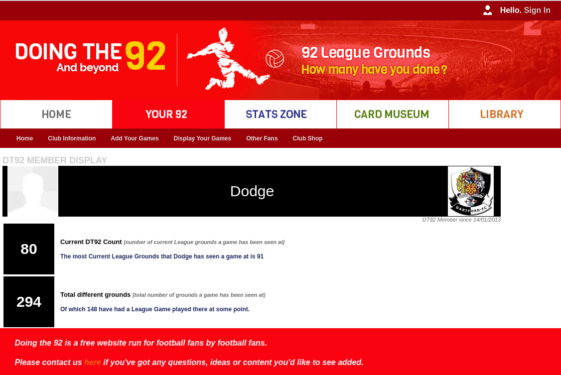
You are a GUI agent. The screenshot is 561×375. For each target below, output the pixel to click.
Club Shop (308, 138)
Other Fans (262, 138)
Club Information (72, 138)
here (92, 362)
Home (24, 138)
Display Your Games (203, 138)
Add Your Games (134, 138)
